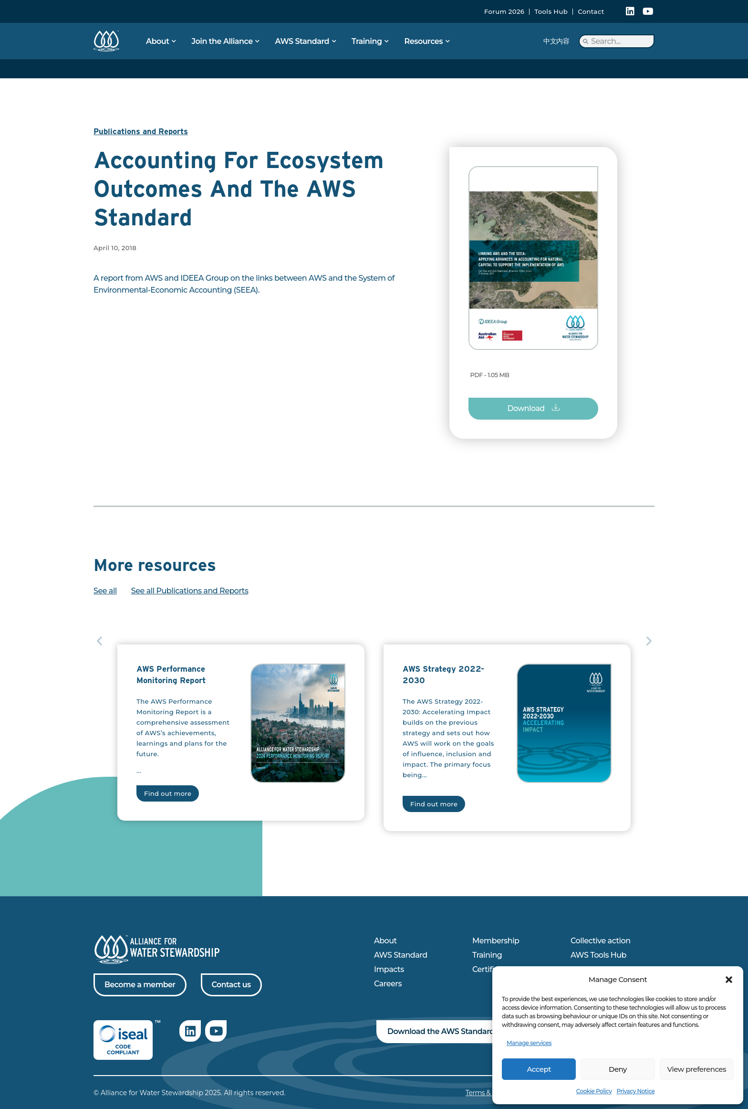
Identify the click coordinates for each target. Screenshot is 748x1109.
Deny (618, 1069)
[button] (729, 979)
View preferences (696, 1069)
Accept (539, 1069)
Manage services (529, 1042)
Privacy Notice (635, 1091)
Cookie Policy (594, 1091)
